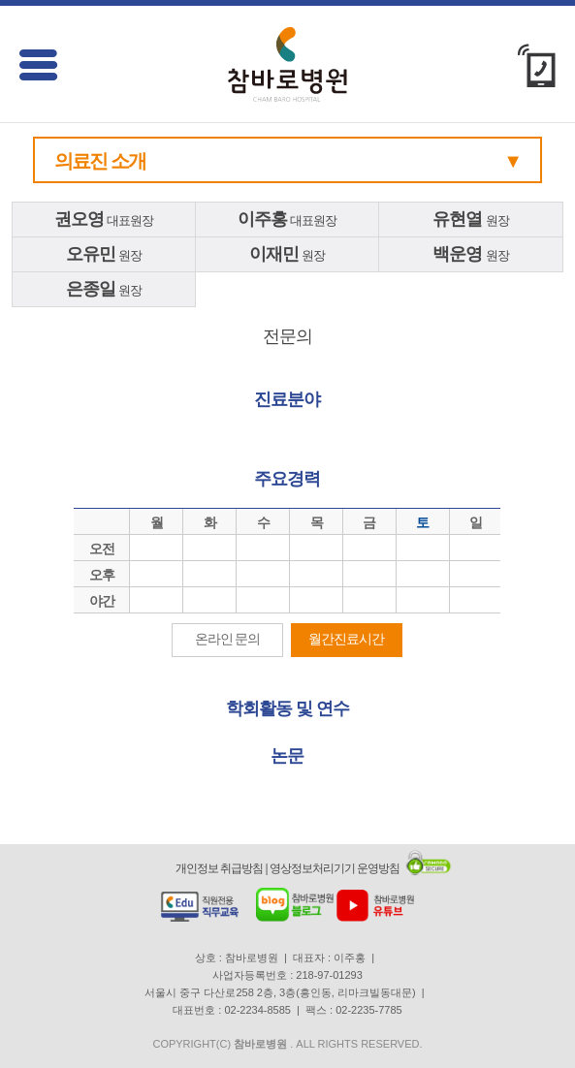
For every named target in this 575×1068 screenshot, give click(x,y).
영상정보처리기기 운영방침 (334, 868)
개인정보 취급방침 (219, 868)
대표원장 (104, 219)
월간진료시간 (346, 638)
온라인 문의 (228, 638)
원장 (470, 219)
